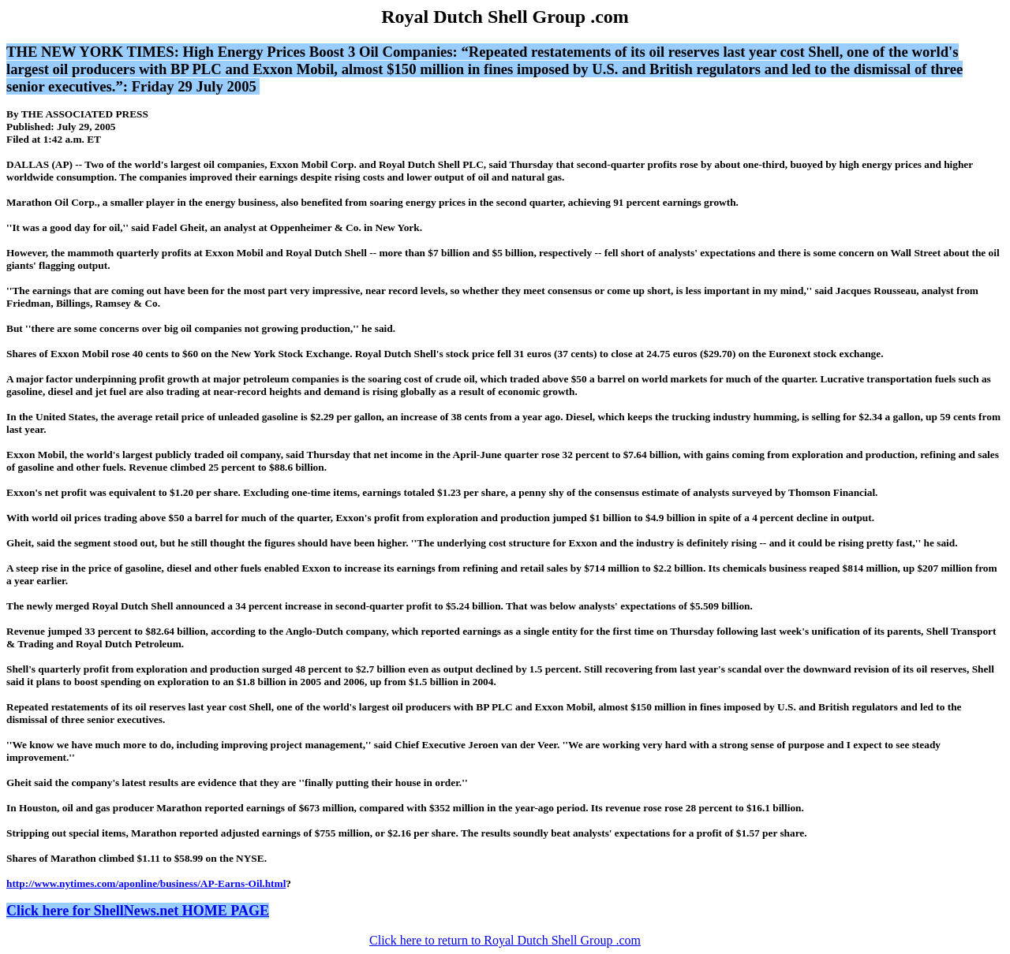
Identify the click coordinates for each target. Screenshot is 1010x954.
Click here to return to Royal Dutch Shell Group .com (505, 940)
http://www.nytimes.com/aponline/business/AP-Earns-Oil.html (146, 883)
